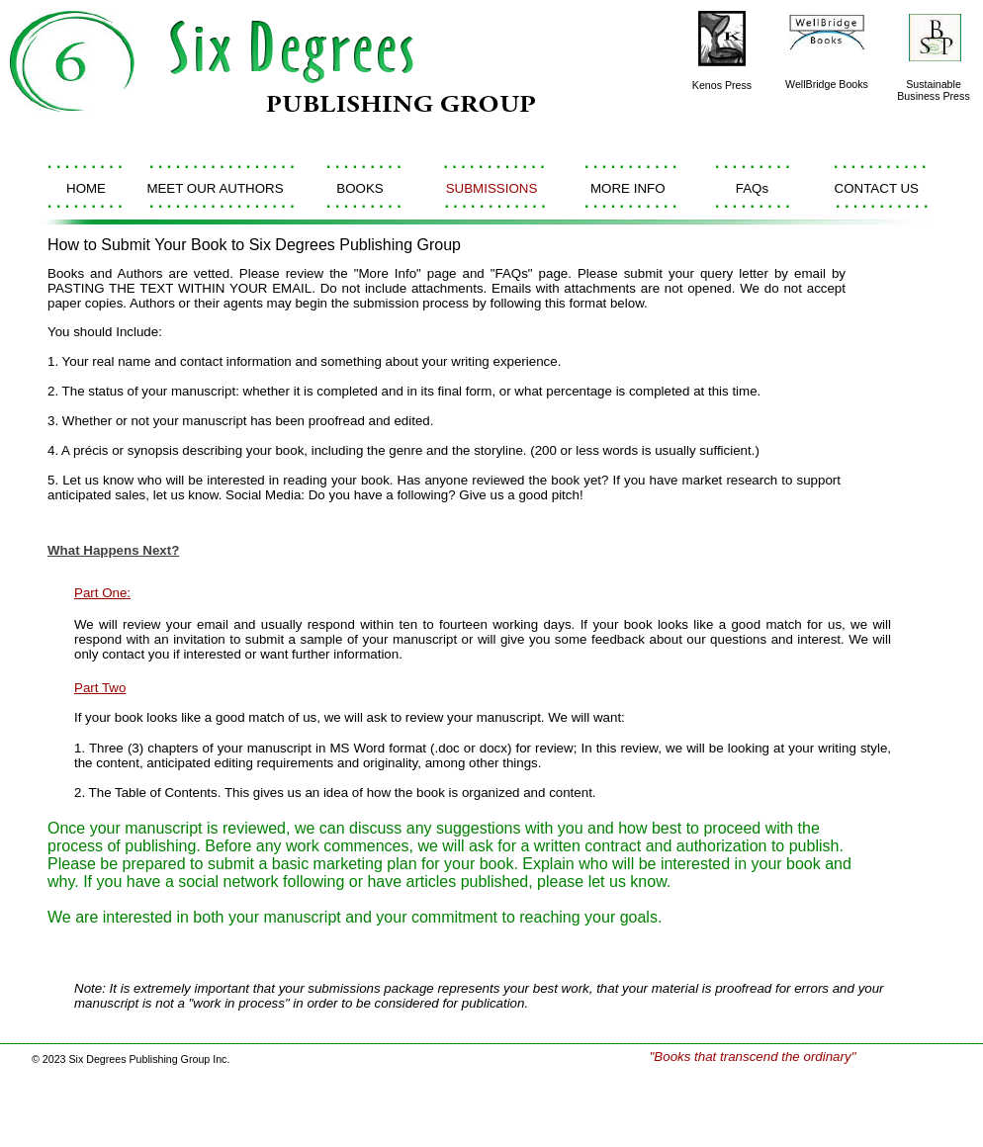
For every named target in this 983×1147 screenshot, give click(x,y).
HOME (86, 188)
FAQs (752, 188)
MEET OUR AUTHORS (214, 188)
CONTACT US (877, 188)
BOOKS (359, 188)
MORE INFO (628, 188)
